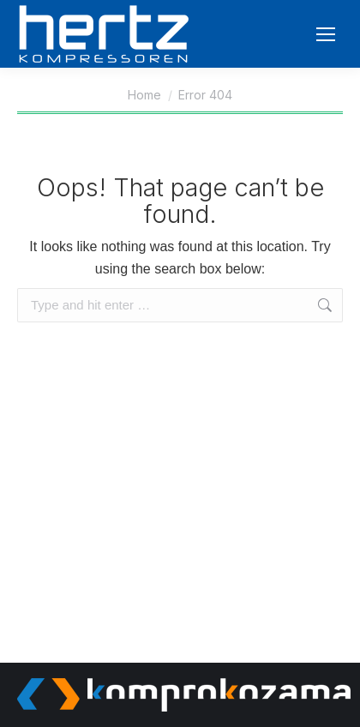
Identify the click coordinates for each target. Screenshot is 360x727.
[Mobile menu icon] (326, 34)
